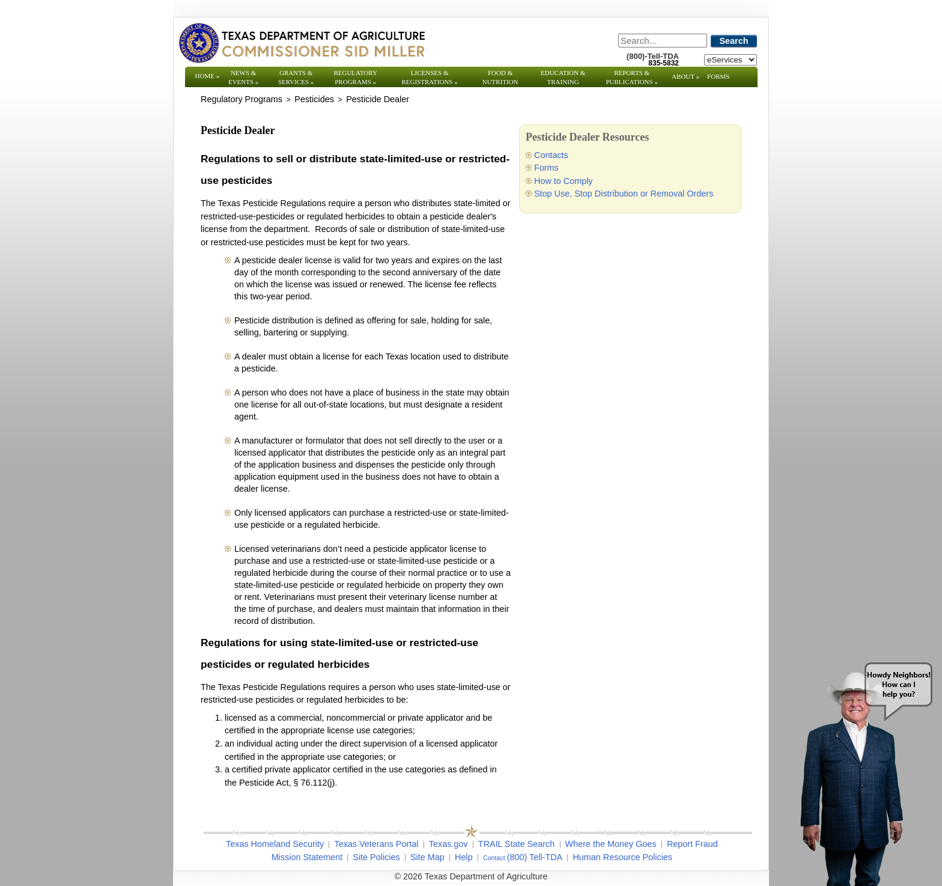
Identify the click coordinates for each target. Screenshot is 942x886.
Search (734, 41)
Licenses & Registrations (430, 77)
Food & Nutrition (500, 77)
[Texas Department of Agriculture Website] (301, 42)
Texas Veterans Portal (376, 844)
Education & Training (563, 77)
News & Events (243, 77)
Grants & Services (296, 77)
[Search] (662, 40)
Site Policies (376, 857)
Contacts (551, 155)
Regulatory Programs (355, 77)
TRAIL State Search (516, 844)
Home (207, 75)
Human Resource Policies (622, 857)
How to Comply (563, 181)
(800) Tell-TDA (535, 857)
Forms (718, 76)
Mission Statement (307, 857)
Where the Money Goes (611, 844)
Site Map (427, 857)
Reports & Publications (631, 77)
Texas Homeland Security (275, 844)
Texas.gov (448, 844)
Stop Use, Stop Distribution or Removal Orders (623, 193)
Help (464, 857)
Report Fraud (692, 844)
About (685, 76)
